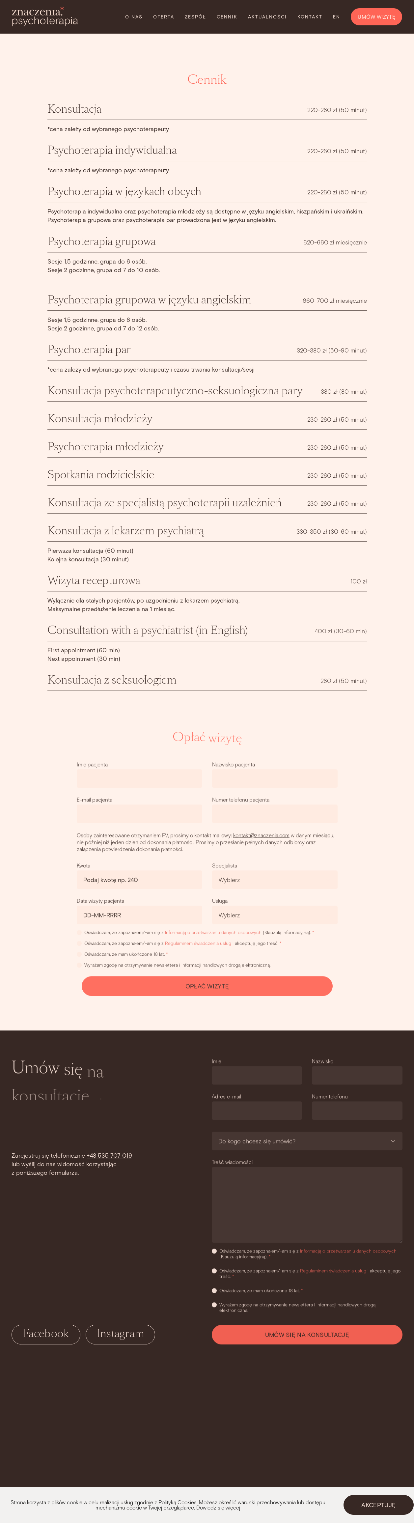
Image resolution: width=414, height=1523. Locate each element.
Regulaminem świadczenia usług (198, 944)
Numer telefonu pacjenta (240, 800)
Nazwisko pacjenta (233, 765)
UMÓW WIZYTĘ (376, 17)
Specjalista (224, 866)
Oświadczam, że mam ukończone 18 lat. (122, 955)
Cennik (227, 16)
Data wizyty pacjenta (100, 901)
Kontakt (309, 16)
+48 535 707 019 (109, 1156)
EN (336, 16)
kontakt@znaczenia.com (261, 836)
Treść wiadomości (232, 1163)
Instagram (121, 1335)
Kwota (83, 866)
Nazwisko (323, 1062)
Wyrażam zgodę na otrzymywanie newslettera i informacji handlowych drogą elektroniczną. (173, 966)
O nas (134, 16)
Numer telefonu (330, 1097)
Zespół (195, 16)
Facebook (45, 1335)
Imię (216, 1062)
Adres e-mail (226, 1097)
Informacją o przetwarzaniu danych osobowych (213, 933)
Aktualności (267, 16)
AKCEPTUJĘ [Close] (378, 1505)
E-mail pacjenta (94, 800)
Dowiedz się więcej (218, 1507)
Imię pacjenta (92, 765)
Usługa (220, 901)
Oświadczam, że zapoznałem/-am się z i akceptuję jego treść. (179, 944)
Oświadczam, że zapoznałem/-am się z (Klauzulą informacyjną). (195, 933)
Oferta (163, 16)
